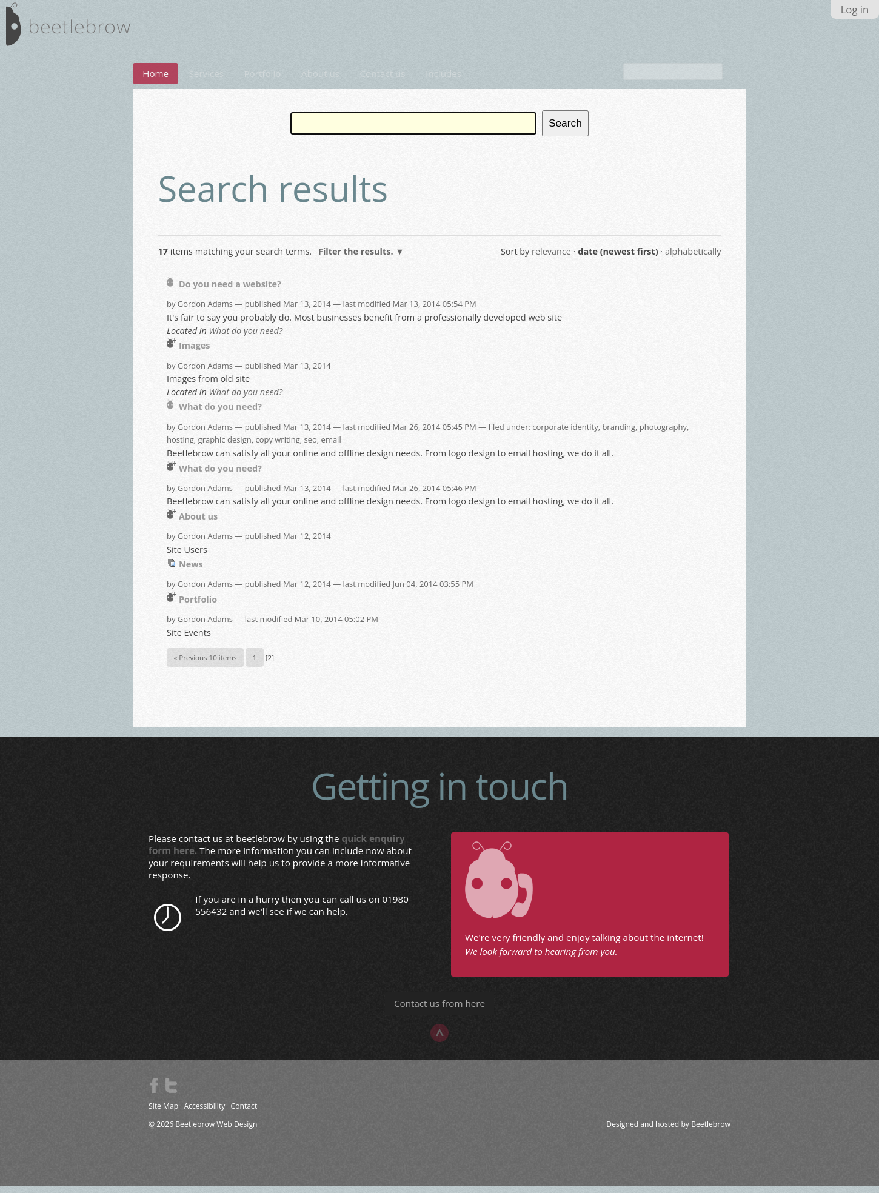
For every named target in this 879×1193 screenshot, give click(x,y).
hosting (180, 446)
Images (194, 352)
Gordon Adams (205, 311)
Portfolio (262, 81)
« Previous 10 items (205, 664)
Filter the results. (356, 258)
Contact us (383, 81)
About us (320, 81)
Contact (244, 1113)
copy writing (277, 446)
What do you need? (245, 338)
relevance (551, 258)
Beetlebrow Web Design (216, 1131)
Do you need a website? (230, 291)
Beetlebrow (710, 1131)
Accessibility (204, 1113)
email (331, 446)
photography (663, 434)
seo (310, 446)
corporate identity (565, 434)
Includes (443, 81)
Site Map (163, 1113)
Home (155, 81)
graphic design (225, 446)
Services (206, 81)
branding (618, 434)
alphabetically (693, 258)
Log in (855, 9)
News (191, 571)
